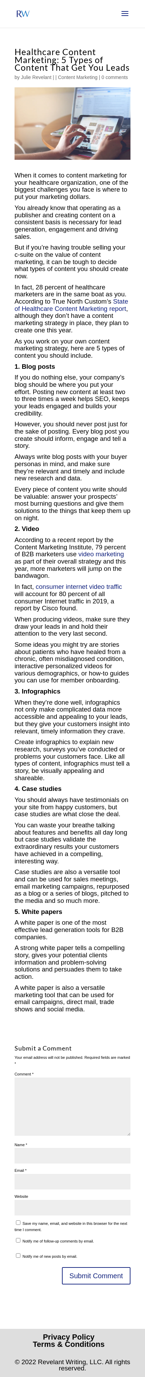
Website (21, 1196)
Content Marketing (77, 77)
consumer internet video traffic (79, 586)
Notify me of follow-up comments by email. (58, 1241)
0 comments (114, 77)
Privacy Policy (68, 1337)
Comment (24, 1074)
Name (21, 1145)
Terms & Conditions (69, 1344)
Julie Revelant (36, 77)
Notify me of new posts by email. (49, 1256)
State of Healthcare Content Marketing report (71, 305)
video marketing (101, 554)
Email (21, 1170)
